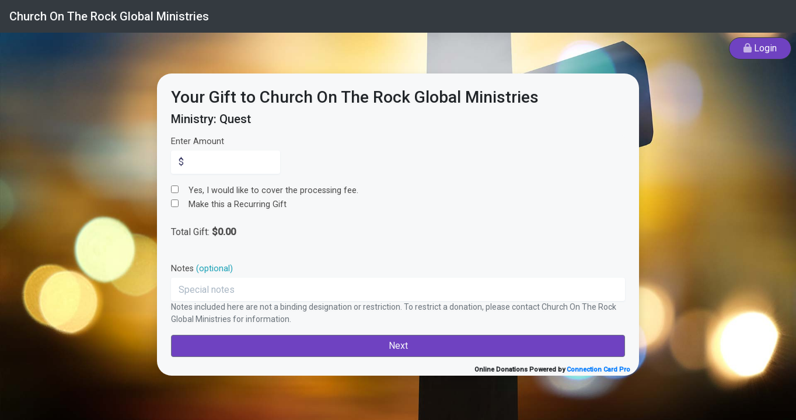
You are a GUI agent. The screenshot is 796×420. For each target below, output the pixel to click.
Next (398, 345)
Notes (202, 269)
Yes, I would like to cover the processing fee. (273, 190)
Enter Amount (197, 141)
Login (760, 48)
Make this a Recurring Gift (237, 204)
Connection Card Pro (598, 369)
